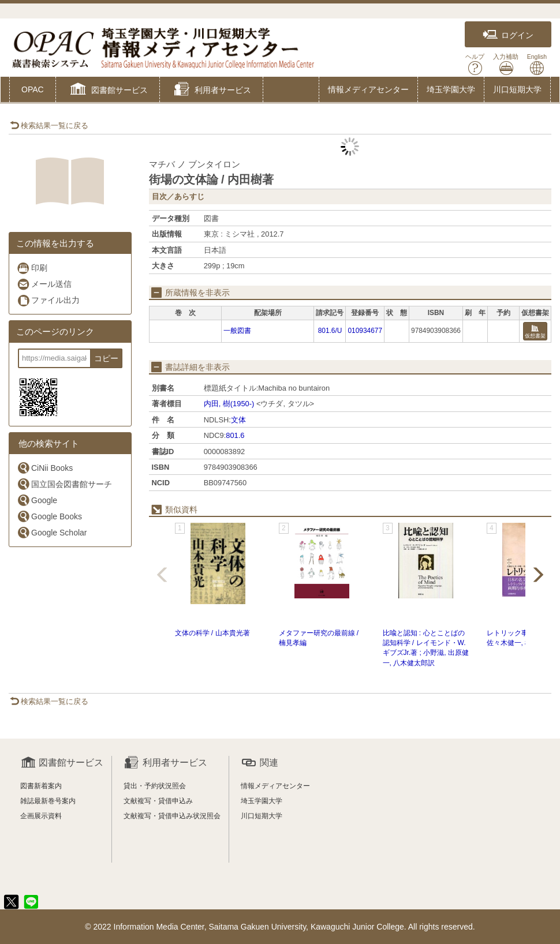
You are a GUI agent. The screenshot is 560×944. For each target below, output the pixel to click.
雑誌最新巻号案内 (48, 801)
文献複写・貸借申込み (158, 801)
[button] (107, 90)
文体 (238, 419)
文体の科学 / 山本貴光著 (212, 633)
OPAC (32, 89)
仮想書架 (535, 332)
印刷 (32, 268)
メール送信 (44, 284)
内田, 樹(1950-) (229, 403)
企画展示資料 (41, 816)
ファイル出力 (48, 300)
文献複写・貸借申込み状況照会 (172, 816)
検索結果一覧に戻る (49, 125)
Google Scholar (52, 532)
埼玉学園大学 (451, 89)
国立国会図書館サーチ (64, 484)
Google (37, 500)
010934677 (365, 331)
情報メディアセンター (368, 89)
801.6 (235, 435)
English (537, 64)
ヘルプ (474, 64)
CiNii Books (45, 468)
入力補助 (505, 64)
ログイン (508, 35)
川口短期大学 (517, 89)
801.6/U (330, 331)
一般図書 (237, 331)
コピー (106, 358)
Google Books (49, 516)
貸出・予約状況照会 (155, 786)
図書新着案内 (41, 786)
